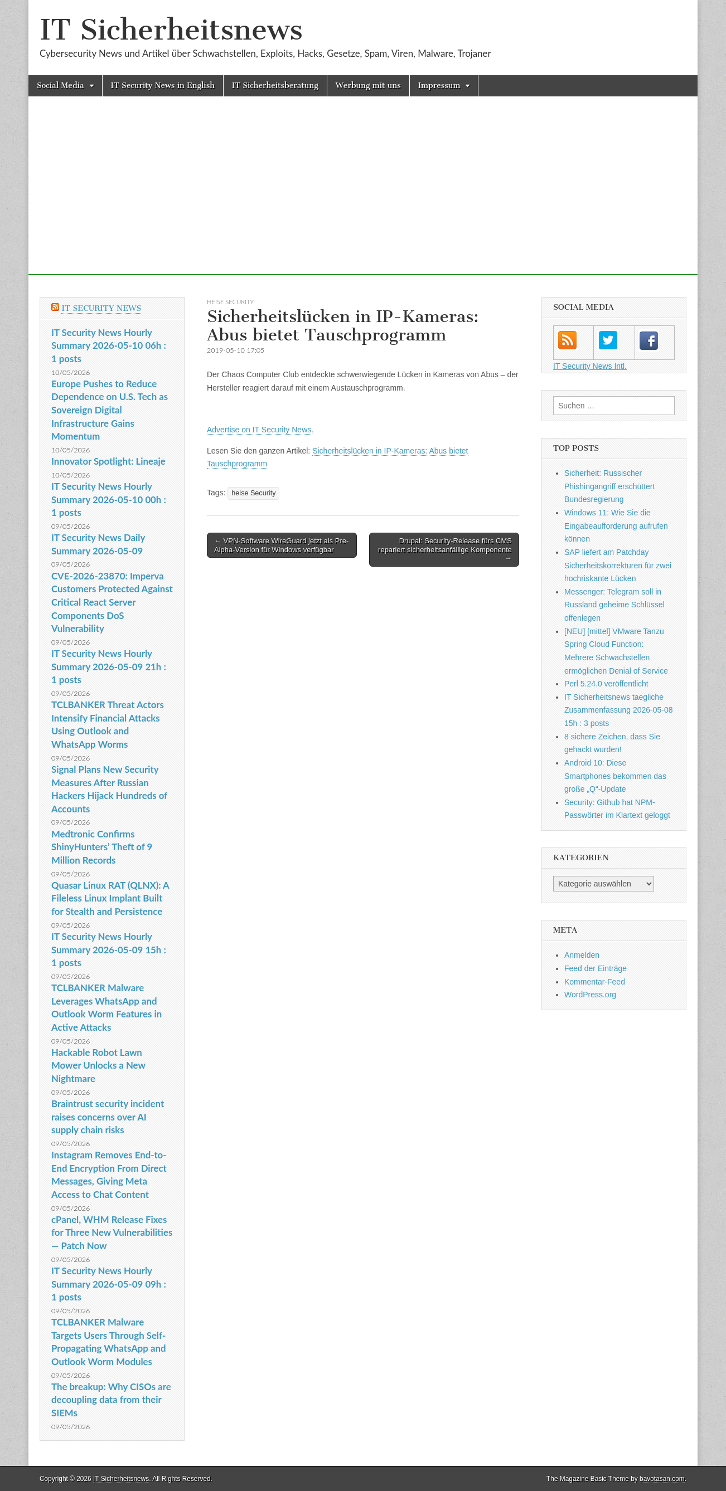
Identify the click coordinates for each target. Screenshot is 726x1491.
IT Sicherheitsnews (171, 30)
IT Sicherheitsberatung (275, 85)
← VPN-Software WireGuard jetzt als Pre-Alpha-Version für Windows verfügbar (281, 545)
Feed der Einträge (595, 968)
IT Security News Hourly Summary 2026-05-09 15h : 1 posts (108, 949)
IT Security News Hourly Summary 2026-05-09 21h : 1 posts (108, 666)
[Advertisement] (363, 197)
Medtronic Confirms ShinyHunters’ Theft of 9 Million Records (101, 847)
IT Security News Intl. (590, 366)
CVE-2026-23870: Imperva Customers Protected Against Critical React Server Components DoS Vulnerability (112, 602)
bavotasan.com (662, 1479)
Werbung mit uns (368, 85)
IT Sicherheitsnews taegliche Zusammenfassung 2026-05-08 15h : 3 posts (618, 710)
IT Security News (101, 308)
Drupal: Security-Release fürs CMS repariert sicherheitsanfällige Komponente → (445, 549)
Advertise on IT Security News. (260, 429)
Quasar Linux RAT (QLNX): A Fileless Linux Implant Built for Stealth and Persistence (110, 898)
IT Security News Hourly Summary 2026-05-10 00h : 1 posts (108, 499)
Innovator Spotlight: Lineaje (108, 461)
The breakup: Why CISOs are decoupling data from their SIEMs (111, 1400)
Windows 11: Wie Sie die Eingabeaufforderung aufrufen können (616, 525)
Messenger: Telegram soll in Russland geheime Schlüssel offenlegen (614, 604)
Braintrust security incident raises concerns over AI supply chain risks (107, 1117)
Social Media (60, 85)
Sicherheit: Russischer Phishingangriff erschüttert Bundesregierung (609, 486)
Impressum (439, 85)
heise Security (230, 301)
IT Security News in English (163, 85)
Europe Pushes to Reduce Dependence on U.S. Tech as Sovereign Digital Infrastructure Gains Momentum (109, 410)
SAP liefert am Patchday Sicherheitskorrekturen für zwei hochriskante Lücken (617, 565)
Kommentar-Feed (594, 981)
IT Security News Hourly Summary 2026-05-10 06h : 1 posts (108, 345)
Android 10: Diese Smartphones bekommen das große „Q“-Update (615, 775)
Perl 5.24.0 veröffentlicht (606, 683)
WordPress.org (590, 994)
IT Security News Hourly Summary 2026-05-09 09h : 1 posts (108, 1284)
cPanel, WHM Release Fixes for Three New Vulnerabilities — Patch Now (111, 1232)
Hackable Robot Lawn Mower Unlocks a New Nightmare (98, 1065)
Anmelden (581, 955)
